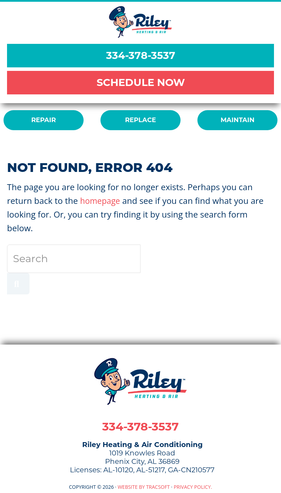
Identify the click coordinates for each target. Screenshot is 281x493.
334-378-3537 (140, 55)
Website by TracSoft (144, 487)
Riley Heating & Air (140, 22)
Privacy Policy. (193, 487)
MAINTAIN (238, 120)
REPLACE (140, 120)
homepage (101, 200)
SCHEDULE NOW (141, 82)
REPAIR (43, 120)
